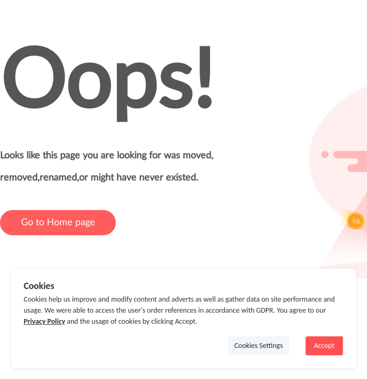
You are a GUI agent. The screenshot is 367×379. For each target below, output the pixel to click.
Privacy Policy (44, 321)
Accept (324, 345)
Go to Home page (58, 222)
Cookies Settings (258, 345)
